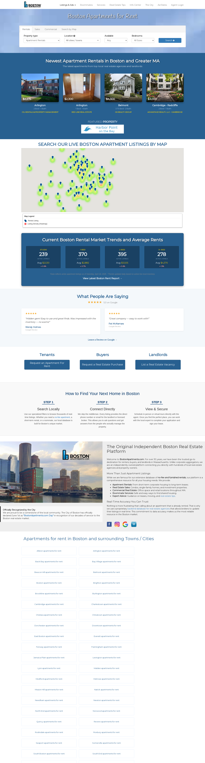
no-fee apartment (62, 417)
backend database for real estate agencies (149, 508)
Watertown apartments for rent (101, 700)
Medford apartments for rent (47, 636)
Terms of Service (118, 730)
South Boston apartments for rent (155, 679)
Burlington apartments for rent (47, 583)
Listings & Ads (68, 5)
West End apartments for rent (155, 700)
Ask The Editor (76, 735)
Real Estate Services (37, 739)
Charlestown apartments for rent (155, 583)
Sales (37, 29)
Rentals (26, 29)
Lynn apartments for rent (101, 625)
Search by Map (69, 29)
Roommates (86, 5)
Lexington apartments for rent (47, 625)
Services (101, 5)
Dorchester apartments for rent (155, 593)
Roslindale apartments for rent (101, 668)
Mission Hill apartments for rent (155, 636)
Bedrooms (137, 36)
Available (109, 36)
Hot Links (73, 730)
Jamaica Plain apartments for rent (155, 615)
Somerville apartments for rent (101, 679)
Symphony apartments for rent (101, 689)
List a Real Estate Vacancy (158, 364)
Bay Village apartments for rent (47, 561)
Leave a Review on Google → (102, 340)
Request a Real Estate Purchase (102, 364)
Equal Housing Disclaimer (123, 739)
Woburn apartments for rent (155, 711)
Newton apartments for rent (155, 647)
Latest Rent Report (120, 747)
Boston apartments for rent (47, 572)
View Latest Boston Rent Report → (102, 278)
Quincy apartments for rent (155, 657)
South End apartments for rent (47, 689)
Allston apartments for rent (47, 551)
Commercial (51, 29)
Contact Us (74, 743)
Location (68, 36)
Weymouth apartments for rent (101, 711)
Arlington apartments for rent (101, 551)
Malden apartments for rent (155, 625)
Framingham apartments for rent (101, 615)
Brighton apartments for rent (101, 572)
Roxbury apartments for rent (155, 668)
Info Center (135, 5)
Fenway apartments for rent (47, 615)
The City (149, 5)
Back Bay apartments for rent (155, 551)
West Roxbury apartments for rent (47, 711)
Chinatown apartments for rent (101, 593)
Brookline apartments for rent (155, 572)
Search (170, 40)
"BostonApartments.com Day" (38, 515)
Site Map (114, 743)
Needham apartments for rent (101, 647)
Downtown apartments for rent (47, 604)
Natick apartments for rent (47, 647)
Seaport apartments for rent (47, 679)
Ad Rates (162, 5)
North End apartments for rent (47, 657)
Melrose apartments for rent (101, 636)
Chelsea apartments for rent (47, 593)
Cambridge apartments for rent (101, 583)
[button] (82, 40)
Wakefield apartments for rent (156, 689)
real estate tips (167, 496)
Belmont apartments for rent (155, 561)
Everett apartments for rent (155, 604)
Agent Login (177, 5)
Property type (31, 36)
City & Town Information (81, 726)
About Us (73, 739)
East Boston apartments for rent (101, 604)
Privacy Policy (117, 735)
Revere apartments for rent (47, 668)
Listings (31, 726)
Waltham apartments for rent (47, 700)
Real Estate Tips (117, 5)
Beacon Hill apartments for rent (101, 561)
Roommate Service (37, 735)
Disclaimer (115, 726)
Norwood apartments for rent (101, 657)
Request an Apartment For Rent (47, 364)
